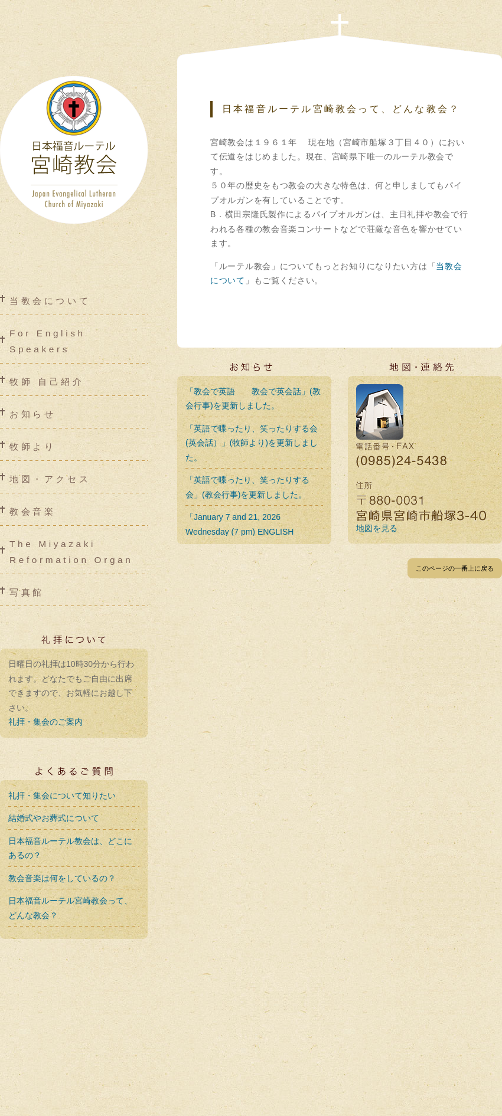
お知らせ (32, 414)
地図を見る (376, 528)
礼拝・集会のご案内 (45, 721)
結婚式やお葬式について (53, 818)
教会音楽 (32, 511)
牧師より (32, 446)
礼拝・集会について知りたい (62, 795)
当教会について (49, 301)
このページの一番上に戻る (455, 568)
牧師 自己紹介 (46, 382)
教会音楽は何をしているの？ (62, 878)
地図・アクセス (49, 479)
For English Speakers (47, 341)
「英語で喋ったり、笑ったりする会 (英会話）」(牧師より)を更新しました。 (251, 443)
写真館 (26, 592)
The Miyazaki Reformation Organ (71, 552)
